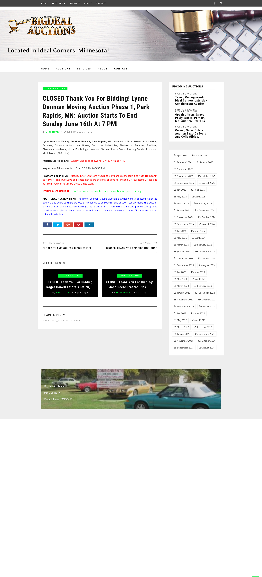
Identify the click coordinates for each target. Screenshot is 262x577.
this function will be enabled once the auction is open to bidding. (92, 191)
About (88, 3)
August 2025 (208, 183)
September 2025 (185, 183)
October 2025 (208, 176)
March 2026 (201, 155)
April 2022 (200, 320)
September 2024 (185, 224)
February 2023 (204, 286)
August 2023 (208, 265)
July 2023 (181, 272)
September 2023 (185, 265)
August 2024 (208, 224)
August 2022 (208, 306)
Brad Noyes (53, 131)
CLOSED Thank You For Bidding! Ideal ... (69, 248)
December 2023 (207, 251)
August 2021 (208, 347)
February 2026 (184, 162)
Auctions (57, 3)
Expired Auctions (55, 88)
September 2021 (185, 347)
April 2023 (200, 279)
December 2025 (185, 169)
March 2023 (183, 286)
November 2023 (185, 258)
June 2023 (200, 272)
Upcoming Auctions (186, 94)
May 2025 (182, 196)
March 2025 (183, 203)
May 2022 (182, 320)
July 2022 (181, 313)
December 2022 (207, 292)
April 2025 (200, 196)
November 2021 (185, 340)
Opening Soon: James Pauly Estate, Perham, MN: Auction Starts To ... (190, 119)
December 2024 (207, 210)
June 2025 (200, 189)
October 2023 (208, 258)
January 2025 (183, 210)
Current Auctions (185, 109)
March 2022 (183, 327)
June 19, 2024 (75, 131)
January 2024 (183, 251)
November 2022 (185, 299)
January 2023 (183, 292)
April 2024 (200, 237)
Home (44, 3)
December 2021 (207, 334)
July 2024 (181, 231)
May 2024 (182, 237)
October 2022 (208, 299)
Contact (101, 3)
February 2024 (204, 244)
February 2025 (204, 203)
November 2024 (185, 217)
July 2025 (181, 189)
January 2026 (206, 162)
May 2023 (182, 279)
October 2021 (208, 340)
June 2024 (200, 231)
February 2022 (204, 327)
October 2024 (208, 217)
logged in (59, 320)
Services (75, 3)
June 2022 (200, 313)
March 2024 (183, 244)
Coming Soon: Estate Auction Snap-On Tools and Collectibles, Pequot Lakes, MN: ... (190, 135)
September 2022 (185, 306)
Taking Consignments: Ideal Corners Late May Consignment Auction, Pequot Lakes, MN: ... (191, 102)
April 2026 (182, 155)
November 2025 (185, 176)
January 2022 (183, 334)
